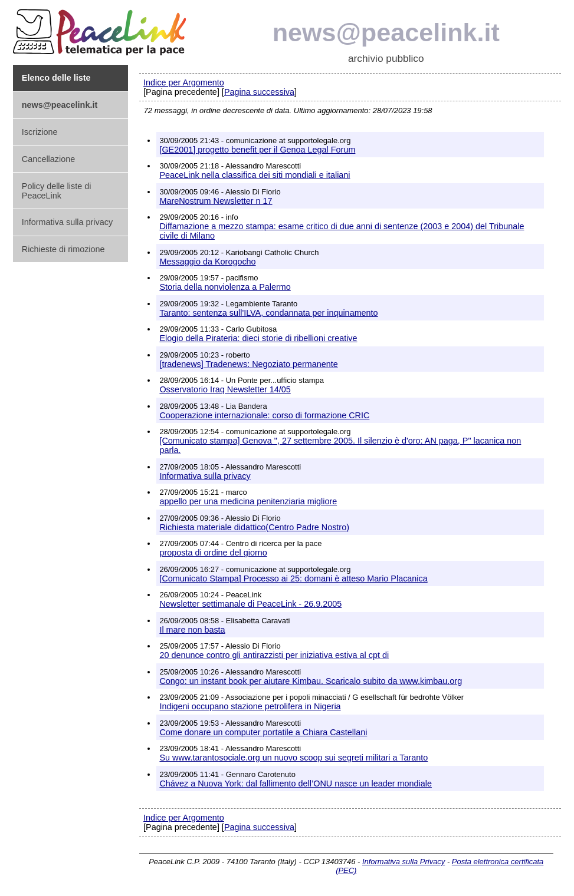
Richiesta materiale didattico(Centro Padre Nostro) (254, 527)
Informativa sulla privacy (67, 222)
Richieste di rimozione (63, 249)
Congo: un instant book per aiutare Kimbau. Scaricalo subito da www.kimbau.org (310, 681)
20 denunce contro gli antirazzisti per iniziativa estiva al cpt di (274, 655)
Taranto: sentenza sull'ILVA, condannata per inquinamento (268, 313)
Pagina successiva (259, 92)
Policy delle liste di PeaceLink (56, 190)
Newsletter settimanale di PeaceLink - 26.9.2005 (250, 604)
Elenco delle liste (56, 77)
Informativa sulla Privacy (403, 861)
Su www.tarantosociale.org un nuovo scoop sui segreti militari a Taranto (293, 757)
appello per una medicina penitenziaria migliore (248, 501)
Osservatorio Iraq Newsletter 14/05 (224, 389)
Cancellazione (48, 159)
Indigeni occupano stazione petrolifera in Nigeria (249, 706)
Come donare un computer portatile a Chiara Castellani (263, 732)
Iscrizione (40, 132)
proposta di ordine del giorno (213, 552)
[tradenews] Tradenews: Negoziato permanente (248, 364)
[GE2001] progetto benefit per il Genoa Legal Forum (257, 149)
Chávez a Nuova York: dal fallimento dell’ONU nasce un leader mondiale (295, 783)
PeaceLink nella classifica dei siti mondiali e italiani (254, 175)
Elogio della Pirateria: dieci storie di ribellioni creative (258, 338)
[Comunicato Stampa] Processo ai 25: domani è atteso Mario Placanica (293, 578)
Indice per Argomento (183, 82)
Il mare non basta (192, 629)
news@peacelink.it (386, 32)
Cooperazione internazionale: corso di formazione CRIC (264, 415)
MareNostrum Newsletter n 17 (215, 201)
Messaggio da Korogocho (207, 261)
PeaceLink (101, 28)
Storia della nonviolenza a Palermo (224, 287)
